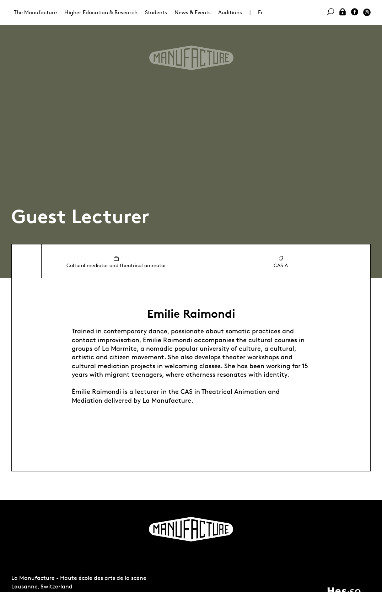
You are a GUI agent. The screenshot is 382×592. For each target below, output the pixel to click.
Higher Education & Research (101, 12)
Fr (260, 12)
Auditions (230, 12)
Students (156, 12)
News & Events (192, 12)
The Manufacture (35, 12)
